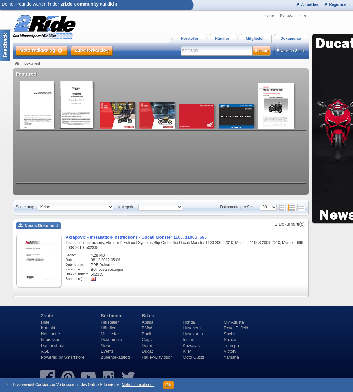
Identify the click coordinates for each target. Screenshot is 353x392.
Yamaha (231, 357)
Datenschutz (52, 345)
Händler (108, 327)
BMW (147, 327)
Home (269, 15)
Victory (230, 351)
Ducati (147, 351)
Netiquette (50, 333)
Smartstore (74, 357)
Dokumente (111, 339)
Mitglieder (110, 333)
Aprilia (147, 322)
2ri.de (47, 315)
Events (107, 351)
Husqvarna (193, 333)
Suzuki (230, 339)
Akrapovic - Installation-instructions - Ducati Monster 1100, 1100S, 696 (136, 237)
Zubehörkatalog (115, 357)
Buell (146, 333)
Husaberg (192, 327)
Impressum (51, 339)
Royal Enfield (236, 327)
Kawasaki (191, 345)
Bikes (148, 315)
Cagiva (148, 339)
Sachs (229, 333)
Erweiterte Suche (291, 51)
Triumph (231, 345)
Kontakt (286, 15)
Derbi (147, 345)
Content (5, 45)
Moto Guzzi (193, 357)
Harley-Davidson (157, 357)
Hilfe (302, 15)
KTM (187, 351)
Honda (189, 322)
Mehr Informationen (138, 385)
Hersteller (110, 322)
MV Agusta (234, 322)
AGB (45, 351)
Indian (188, 339)
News (106, 345)
